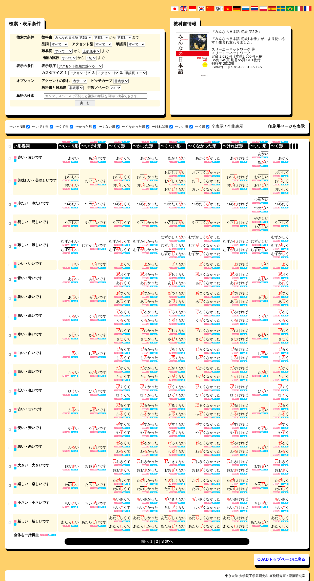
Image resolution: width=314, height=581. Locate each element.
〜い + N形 (19, 126)
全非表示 (235, 126)
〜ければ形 (162, 126)
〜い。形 (184, 126)
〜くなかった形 (135, 126)
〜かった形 (85, 126)
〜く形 (202, 126)
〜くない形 (109, 126)
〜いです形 (42, 126)
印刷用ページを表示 (286, 126)
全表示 (217, 126)
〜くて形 (64, 126)
